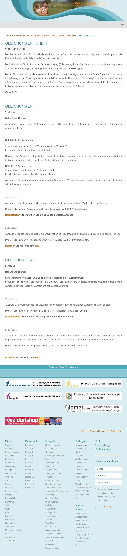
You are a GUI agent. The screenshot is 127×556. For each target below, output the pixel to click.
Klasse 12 (29, 484)
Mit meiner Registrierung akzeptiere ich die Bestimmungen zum (107, 494)
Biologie (8, 470)
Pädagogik (50, 466)
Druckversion (72, 367)
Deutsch (9, 445)
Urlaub (78, 545)
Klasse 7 (29, 466)
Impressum (104, 431)
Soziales (49, 520)
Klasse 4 (29, 456)
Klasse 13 (29, 487)
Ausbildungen (81, 517)
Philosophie (10, 537)
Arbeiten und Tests (53, 487)
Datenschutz (116, 431)
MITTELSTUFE (49, 35)
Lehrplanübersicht (53, 470)
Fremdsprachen (12, 491)
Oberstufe (49, 452)
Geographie (10, 473)
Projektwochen (51, 502)
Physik (8, 484)
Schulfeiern (50, 477)
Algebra (60, 35)
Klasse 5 (29, 459)
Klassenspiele (51, 495)
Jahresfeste (80, 449)
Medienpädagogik (13, 530)
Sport (7, 505)
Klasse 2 (29, 449)
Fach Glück (10, 498)
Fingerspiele (80, 463)
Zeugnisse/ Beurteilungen (56, 491)
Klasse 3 (29, 452)
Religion (8, 495)
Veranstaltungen (103, 445)
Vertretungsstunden (54, 473)
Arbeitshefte (71, 35)
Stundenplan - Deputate (55, 530)
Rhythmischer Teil (53, 445)
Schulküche (50, 544)
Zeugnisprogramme (84, 535)
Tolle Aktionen (51, 516)
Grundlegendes (82, 445)
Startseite (9, 35)
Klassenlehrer (51, 449)
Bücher (98, 441)
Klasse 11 (29, 480)
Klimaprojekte (51, 512)
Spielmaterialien (82, 459)
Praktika (48, 505)
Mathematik (36, 35)
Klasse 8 (29, 470)
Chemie (8, 480)
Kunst (7, 512)
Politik (8, 534)
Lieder (78, 466)
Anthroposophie (52, 463)
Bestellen (10, 246)
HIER (37, 246)
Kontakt (85, 431)
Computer (9, 527)
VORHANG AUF (82, 491)
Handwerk (9, 520)
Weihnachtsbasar (53, 548)
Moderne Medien (52, 527)
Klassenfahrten (82, 527)
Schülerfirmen (51, 509)
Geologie (9, 477)
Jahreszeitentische (83, 487)
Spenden (94, 431)
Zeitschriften (80, 542)
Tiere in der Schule (53, 534)
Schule (18, 35)
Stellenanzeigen (103, 449)
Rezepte (79, 498)
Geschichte (10, 487)
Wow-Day (49, 523)
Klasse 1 (29, 445)
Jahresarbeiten (51, 498)
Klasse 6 (29, 463)
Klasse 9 (29, 473)
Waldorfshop (80, 513)
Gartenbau (10, 523)
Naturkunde (10, 466)
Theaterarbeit (11, 541)
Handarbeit (10, 516)
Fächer (26, 35)
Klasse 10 (29, 477)
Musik (7, 509)
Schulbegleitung (82, 538)
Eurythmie (9, 502)
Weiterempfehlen (56, 367)
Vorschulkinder (81, 484)
